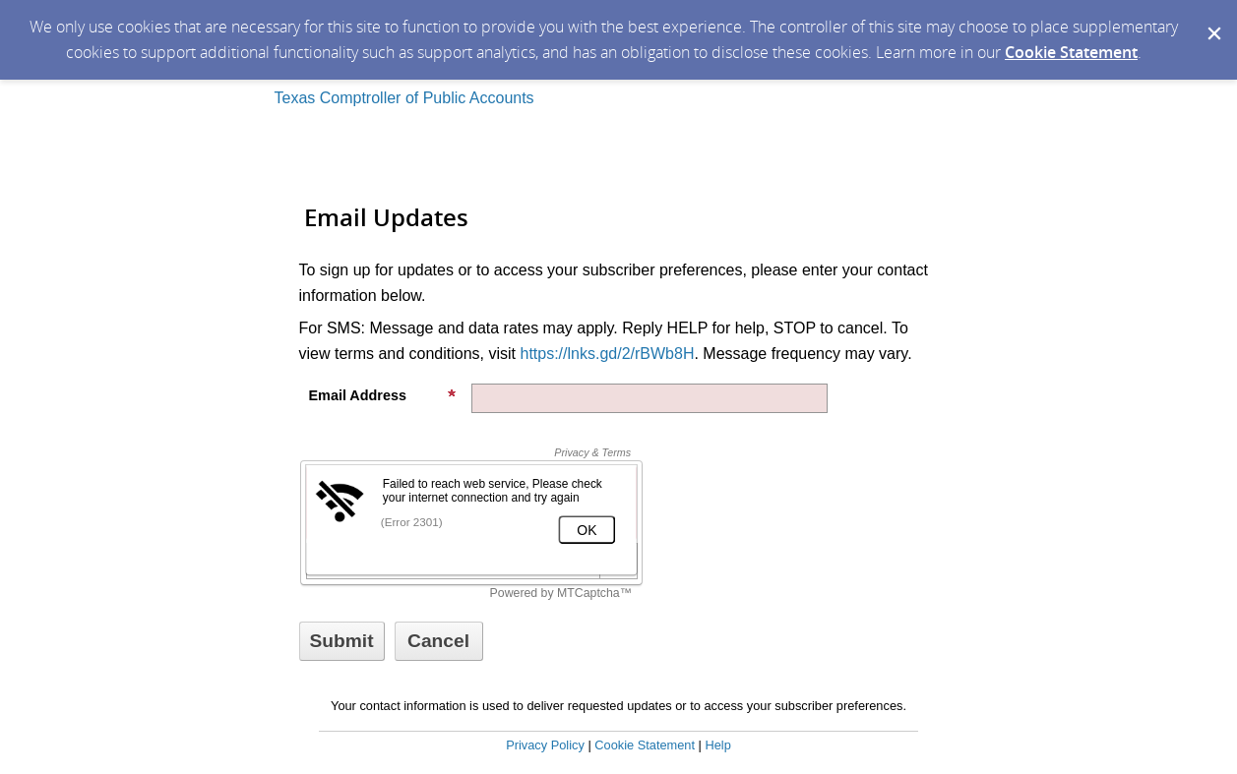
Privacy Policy (545, 745)
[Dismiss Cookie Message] (1212, 18)
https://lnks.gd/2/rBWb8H (607, 353)
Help (717, 745)
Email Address (383, 395)
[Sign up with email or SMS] (342, 641)
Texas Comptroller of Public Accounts (404, 97)
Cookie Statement (1071, 52)
